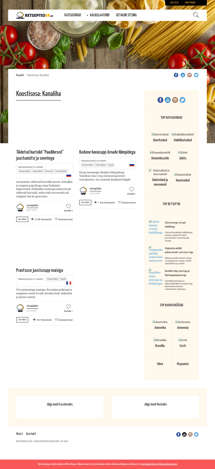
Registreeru (190, 2)
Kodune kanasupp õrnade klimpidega (107, 152)
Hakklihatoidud (183, 140)
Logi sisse (174, 2)
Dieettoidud (52, 279)
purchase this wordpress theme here (159, 464)
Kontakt (31, 436)
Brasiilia (160, 346)
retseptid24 (32, 205)
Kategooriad (72, 15)
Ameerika (160, 328)
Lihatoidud (37, 171)
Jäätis (182, 158)
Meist (19, 436)
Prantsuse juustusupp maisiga (39, 270)
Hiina (160, 366)
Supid (110, 165)
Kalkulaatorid (100, 15)
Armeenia (183, 328)
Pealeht (20, 75)
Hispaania (183, 366)
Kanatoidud (24, 171)
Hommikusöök (160, 158)
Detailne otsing (126, 15)
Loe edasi (22, 219)
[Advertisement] (107, 45)
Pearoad (49, 171)
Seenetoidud (60, 171)
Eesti (183, 346)
